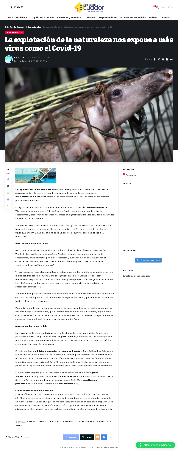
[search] (157, 7)
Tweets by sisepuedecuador (137, 275)
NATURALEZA (104, 422)
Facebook (131, 174)
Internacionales (14, 32)
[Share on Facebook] (154, 59)
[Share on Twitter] (159, 59)
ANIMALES (32, 422)
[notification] (153, 7)
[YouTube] (18, 7)
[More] (171, 59)
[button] (155, 445)
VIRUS (18, 425)
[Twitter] (15, 7)
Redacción (19, 57)
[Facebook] (11, 7)
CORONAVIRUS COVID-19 (51, 422)
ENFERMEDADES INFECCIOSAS (80, 422)
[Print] (167, 59)
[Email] (163, 59)
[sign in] (7, 7)
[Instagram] (22, 7)
